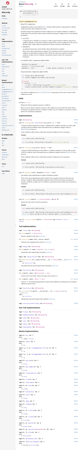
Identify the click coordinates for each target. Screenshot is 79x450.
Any (27, 335)
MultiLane (26, 435)
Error (69, 259)
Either (41, 199)
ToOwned (29, 404)
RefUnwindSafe (28, 315)
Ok (65, 291)
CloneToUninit (31, 373)
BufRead (59, 219)
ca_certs (28, 199)
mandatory (28, 172)
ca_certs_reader (30, 219)
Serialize (27, 288)
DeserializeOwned (32, 442)
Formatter (39, 249)
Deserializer (28, 263)
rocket (20, 2)
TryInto (31, 417)
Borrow (28, 360)
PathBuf (47, 199)
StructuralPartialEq (31, 303)
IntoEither (30, 392)
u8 (43, 147)
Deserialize (32, 257)
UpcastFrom (26, 426)
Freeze (25, 312)
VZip (30, 432)
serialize (25, 291)
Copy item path (35, 4)
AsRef (37, 123)
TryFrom (31, 410)
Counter (41, 429)
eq (22, 273)
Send (20, 221)
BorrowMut (29, 367)
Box (51, 219)
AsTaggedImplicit (38, 354)
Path (40, 123)
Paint (28, 395)
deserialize (26, 259)
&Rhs (36, 279)
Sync (65, 219)
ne (22, 279)
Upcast (30, 423)
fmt (23, 249)
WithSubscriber (32, 439)
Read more (43, 236)
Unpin (25, 324)
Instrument (30, 382)
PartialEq (27, 270)
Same (27, 401)
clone (23, 233)
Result (47, 219)
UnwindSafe (27, 327)
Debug (25, 246)
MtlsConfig (27, 120)
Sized (31, 338)
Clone (25, 230)
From (27, 379)
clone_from (25, 239)
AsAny (28, 341)
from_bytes (28, 147)
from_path (28, 123)
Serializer (28, 296)
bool (36, 13)
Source (21, 6)
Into (30, 385)
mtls (24, 2)
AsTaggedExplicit (38, 348)
